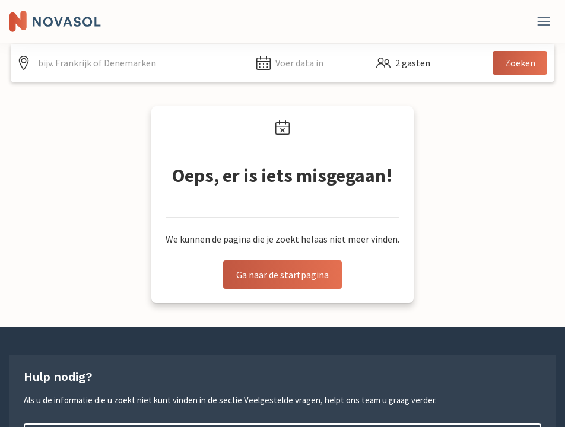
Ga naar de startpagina (282, 275)
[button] (309, 63)
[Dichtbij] (544, 21)
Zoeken (520, 63)
